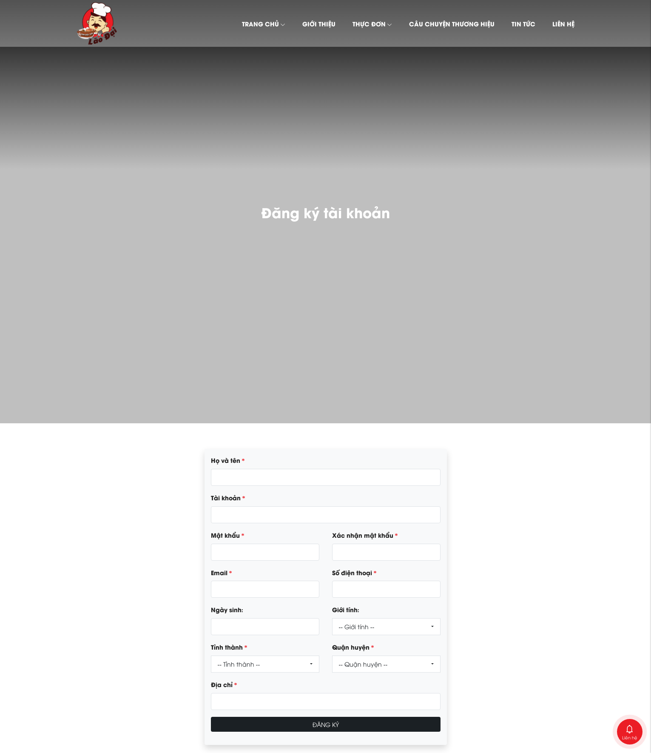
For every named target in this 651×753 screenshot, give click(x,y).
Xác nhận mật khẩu (365, 535)
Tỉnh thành (229, 646)
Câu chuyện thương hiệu (452, 23)
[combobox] (386, 626)
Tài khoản (228, 497)
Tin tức (523, 23)
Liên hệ (563, 23)
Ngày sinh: (227, 609)
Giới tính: (346, 609)
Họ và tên (228, 460)
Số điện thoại (354, 572)
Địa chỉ (224, 684)
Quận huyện (353, 646)
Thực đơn (372, 23)
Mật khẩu (227, 535)
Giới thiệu (318, 23)
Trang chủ (263, 23)
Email (221, 572)
